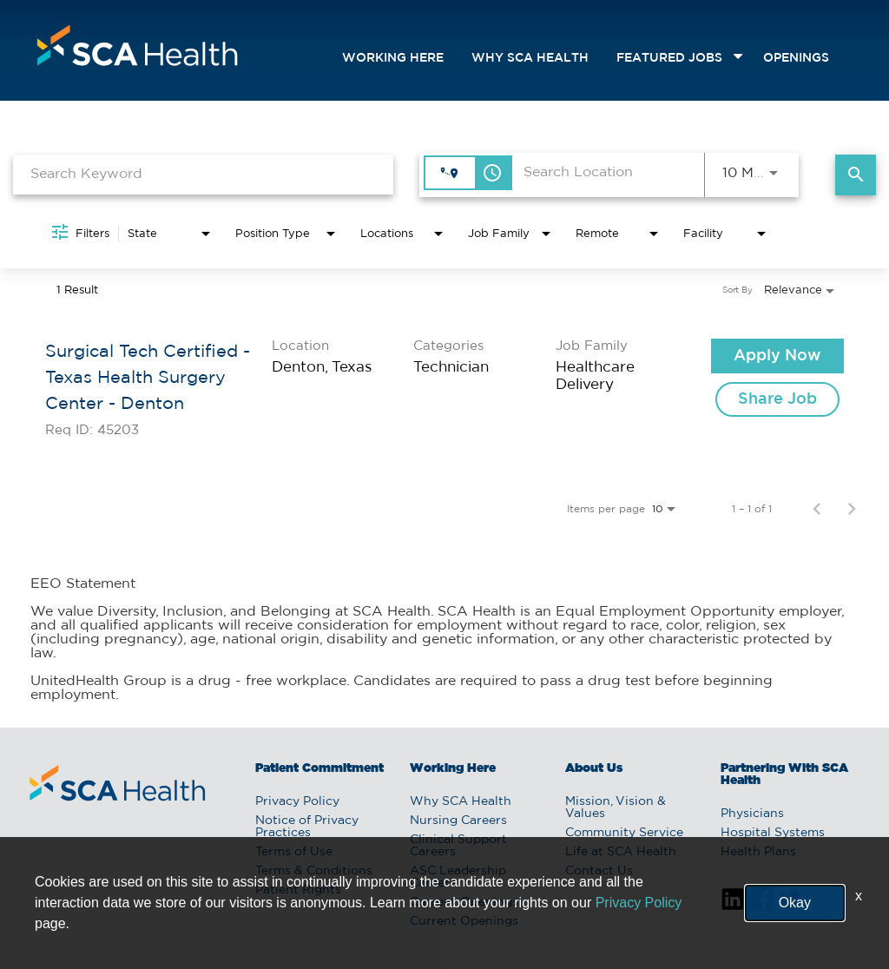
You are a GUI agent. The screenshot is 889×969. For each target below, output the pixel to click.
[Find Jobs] (855, 175)
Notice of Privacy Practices (307, 826)
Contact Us (599, 871)
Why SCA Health (530, 58)
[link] (444, 387)
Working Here (393, 58)
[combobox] (203, 174)
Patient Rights (298, 890)
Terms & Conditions (313, 871)
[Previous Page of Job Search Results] (817, 508)
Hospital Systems (773, 833)
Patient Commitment (319, 768)
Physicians (752, 814)
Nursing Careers (458, 820)
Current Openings (464, 902)
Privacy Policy (297, 801)
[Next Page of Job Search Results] (851, 508)
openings (796, 58)
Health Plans (758, 852)
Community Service (624, 833)
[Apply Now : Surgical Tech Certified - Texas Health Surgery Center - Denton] (777, 356)
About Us (593, 768)
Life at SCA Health (620, 852)
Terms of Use (294, 852)
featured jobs (669, 58)
